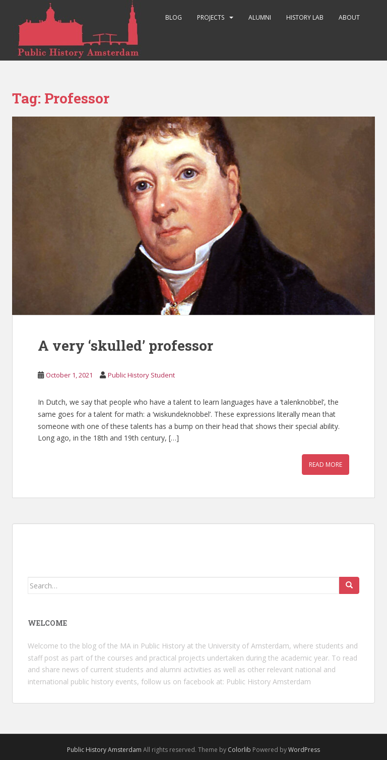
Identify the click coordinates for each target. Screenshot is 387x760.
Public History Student (141, 374)
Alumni (259, 17)
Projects (210, 17)
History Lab (305, 17)
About (349, 17)
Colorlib (239, 749)
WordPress (304, 749)
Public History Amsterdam (268, 681)
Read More (325, 464)
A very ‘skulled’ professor (125, 345)
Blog (173, 17)
